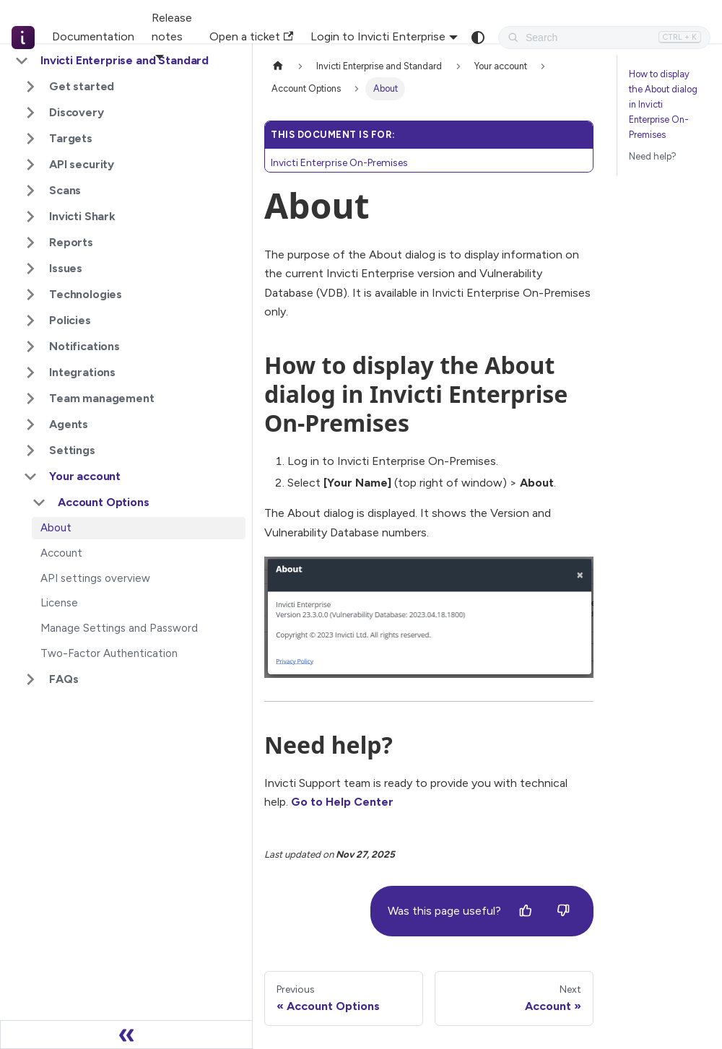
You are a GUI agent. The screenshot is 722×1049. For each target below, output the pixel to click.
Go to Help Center (342, 802)
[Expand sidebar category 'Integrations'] (30, 372)
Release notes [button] (172, 27)
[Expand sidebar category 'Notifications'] (30, 346)
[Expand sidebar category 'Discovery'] (30, 112)
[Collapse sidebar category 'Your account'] (30, 476)
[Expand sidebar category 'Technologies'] (30, 294)
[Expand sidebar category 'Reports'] (30, 242)
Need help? (653, 156)
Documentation (93, 36)
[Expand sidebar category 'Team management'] (30, 398)
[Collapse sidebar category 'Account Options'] (39, 502)
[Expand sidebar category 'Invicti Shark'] (30, 216)
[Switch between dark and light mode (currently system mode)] (478, 37)
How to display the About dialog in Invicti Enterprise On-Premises (663, 104)
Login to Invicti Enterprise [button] (377, 36)
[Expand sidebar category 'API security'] (30, 164)
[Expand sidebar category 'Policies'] (30, 320)
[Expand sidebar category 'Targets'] (30, 138)
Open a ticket (251, 36)
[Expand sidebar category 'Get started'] (30, 86)
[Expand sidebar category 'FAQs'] (30, 679)
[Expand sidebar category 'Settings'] (30, 450)
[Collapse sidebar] (126, 1034)
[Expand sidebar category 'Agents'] (30, 424)
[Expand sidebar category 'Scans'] (30, 190)
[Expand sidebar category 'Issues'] (30, 268)
